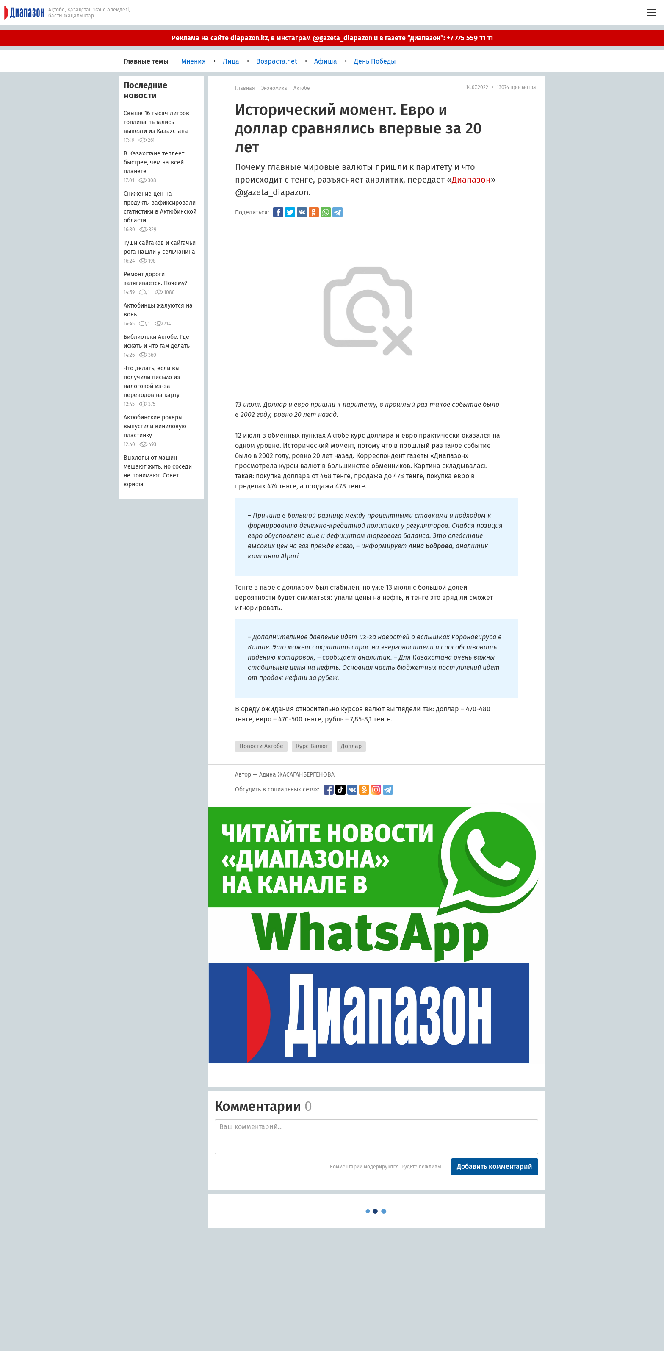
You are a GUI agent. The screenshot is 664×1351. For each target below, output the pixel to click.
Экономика (274, 88)
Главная (245, 88)
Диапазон (471, 180)
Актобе (301, 88)
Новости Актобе (261, 746)
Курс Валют (312, 746)
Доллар (351, 746)
